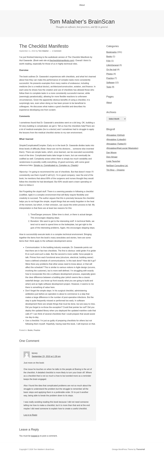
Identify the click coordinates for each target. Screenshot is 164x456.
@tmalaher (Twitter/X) (116, 144)
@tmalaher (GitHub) (115, 135)
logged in (35, 436)
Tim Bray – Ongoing (115, 170)
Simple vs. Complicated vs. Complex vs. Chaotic (56, 165)
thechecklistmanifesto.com (62, 60)
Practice (37, 330)
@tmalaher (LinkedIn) (116, 139)
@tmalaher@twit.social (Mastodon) (122, 148)
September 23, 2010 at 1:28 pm (46, 356)
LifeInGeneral (112, 65)
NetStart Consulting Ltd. (117, 166)
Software (110, 83)
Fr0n (108, 61)
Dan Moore (111, 152)
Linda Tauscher (113, 161)
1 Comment (56, 51)
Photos (109, 74)
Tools (108, 87)
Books (30, 330)
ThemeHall (140, 449)
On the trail (111, 69)
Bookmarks (111, 52)
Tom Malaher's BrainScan (82, 21)
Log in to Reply (30, 415)
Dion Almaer (111, 157)
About (82, 5)
